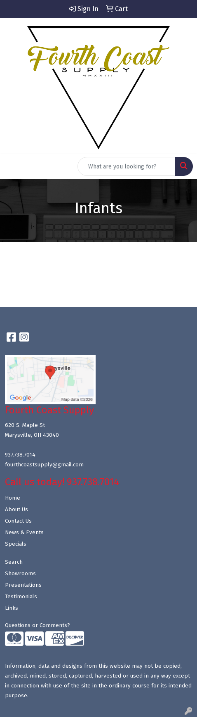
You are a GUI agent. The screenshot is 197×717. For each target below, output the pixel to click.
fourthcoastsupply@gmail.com (44, 464)
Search (14, 562)
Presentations (23, 585)
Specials (15, 544)
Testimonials (21, 596)
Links (11, 608)
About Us (16, 509)
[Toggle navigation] (12, 166)
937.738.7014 (20, 455)
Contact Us (18, 521)
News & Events (24, 532)
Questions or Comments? (37, 625)
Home (12, 498)
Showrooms (20, 573)
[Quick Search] (126, 166)
